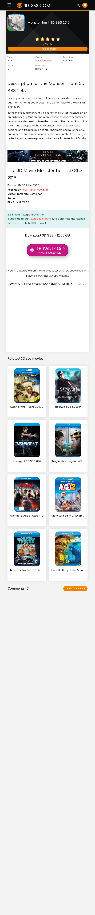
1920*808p (42, 190)
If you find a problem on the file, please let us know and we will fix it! (47, 270)
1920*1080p (29, 190)
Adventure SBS (43, 60)
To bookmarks (47, 49)
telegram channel (41, 219)
